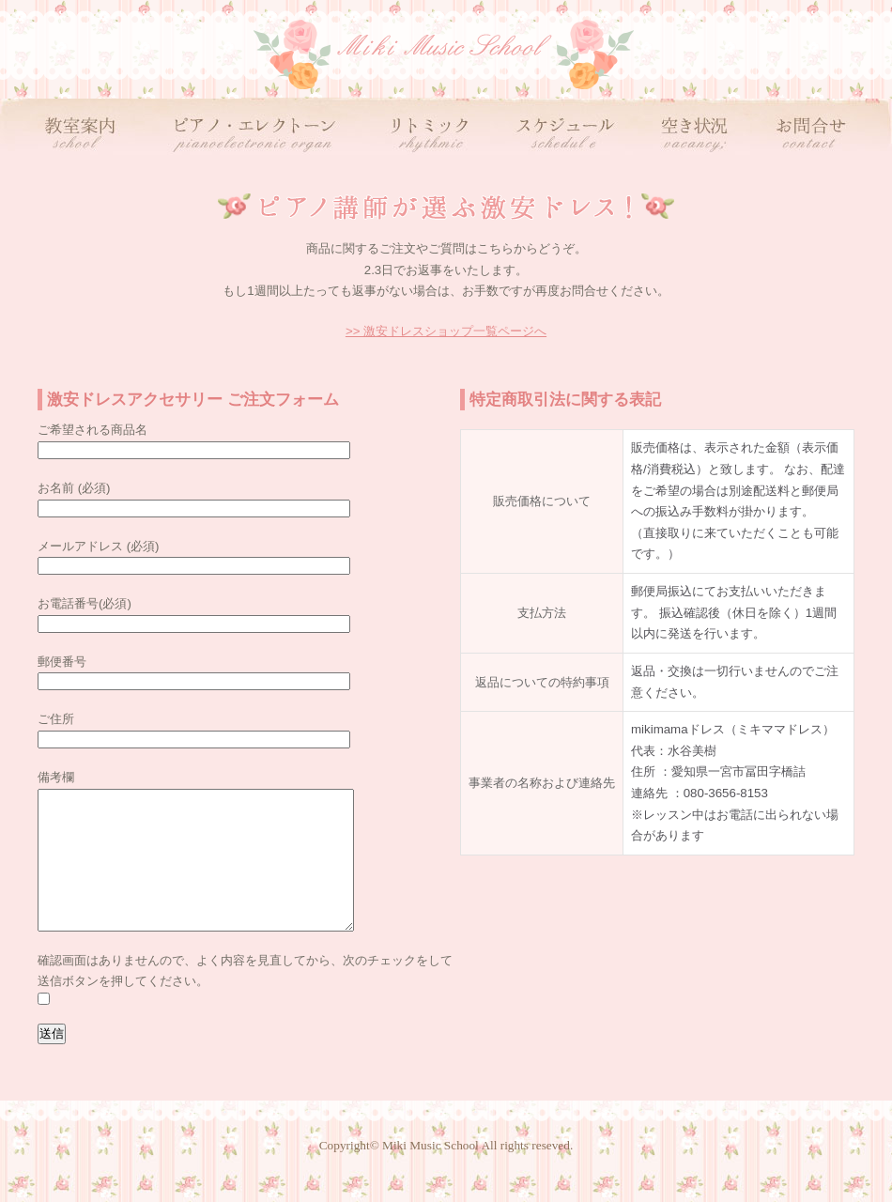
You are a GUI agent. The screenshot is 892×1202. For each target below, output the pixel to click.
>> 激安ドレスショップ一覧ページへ (446, 331)
